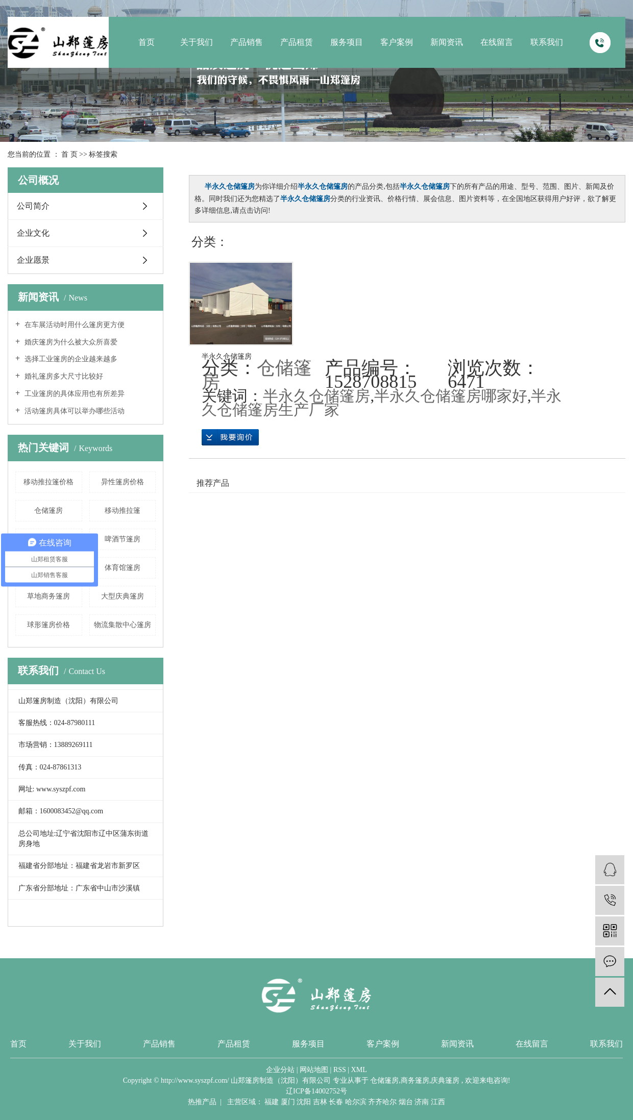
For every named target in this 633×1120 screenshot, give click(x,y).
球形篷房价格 (48, 625)
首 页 (69, 154)
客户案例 (396, 42)
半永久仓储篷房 (227, 356)
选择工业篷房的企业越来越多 (69, 359)
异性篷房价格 (122, 482)
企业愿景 (33, 260)
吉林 (320, 1102)
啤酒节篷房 (122, 539)
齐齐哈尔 (382, 1102)
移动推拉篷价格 (48, 482)
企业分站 (280, 1070)
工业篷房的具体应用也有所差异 (73, 393)
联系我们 (546, 42)
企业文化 (33, 233)
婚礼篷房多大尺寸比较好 (62, 376)
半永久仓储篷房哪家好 (450, 395)
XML (359, 1070)
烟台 (406, 1102)
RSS (339, 1070)
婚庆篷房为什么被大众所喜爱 (69, 342)
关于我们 (196, 42)
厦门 (288, 1102)
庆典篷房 (445, 1080)
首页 (146, 42)
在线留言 (496, 42)
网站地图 (314, 1070)
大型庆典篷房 (122, 596)
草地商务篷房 (48, 596)
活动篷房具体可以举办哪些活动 (73, 411)
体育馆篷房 (122, 567)
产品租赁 (296, 42)
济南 (422, 1102)
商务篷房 (415, 1080)
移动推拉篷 (122, 510)
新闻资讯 (446, 42)
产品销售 (246, 42)
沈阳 (304, 1102)
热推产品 (202, 1102)
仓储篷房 (48, 510)
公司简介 (33, 206)
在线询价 (230, 437)
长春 (336, 1102)
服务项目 (346, 42)
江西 (438, 1102)
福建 (271, 1102)
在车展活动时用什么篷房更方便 (73, 325)
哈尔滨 (356, 1102)
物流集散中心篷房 (122, 625)
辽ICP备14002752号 (316, 1091)
